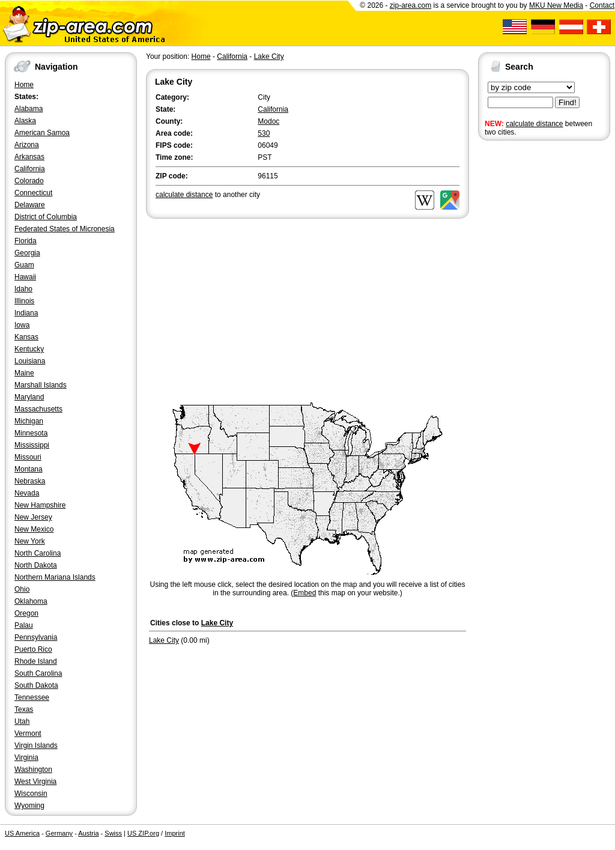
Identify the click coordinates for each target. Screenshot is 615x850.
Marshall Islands (40, 385)
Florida (25, 241)
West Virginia (35, 781)
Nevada (26, 493)
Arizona (26, 145)
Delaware (29, 205)
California (29, 169)
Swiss (113, 833)
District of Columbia (45, 217)
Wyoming (29, 805)
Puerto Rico (33, 649)
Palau (23, 625)
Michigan (28, 421)
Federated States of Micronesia (64, 229)
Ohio (21, 589)
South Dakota (36, 685)
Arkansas (29, 157)
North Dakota (35, 565)
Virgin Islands (36, 745)
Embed (304, 593)
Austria (88, 833)
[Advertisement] (526, 329)
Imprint (175, 833)
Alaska (25, 121)
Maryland (29, 397)
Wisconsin (30, 793)
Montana (28, 469)
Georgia (27, 253)
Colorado (29, 181)
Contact (602, 5)
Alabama (28, 109)
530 (264, 133)
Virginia (26, 757)
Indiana (26, 313)
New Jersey (33, 517)
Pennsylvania (35, 637)
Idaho (23, 289)
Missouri (27, 457)
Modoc (268, 121)
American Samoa (42, 133)
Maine (24, 373)
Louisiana (29, 361)
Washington (33, 769)
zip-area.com (410, 5)
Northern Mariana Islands (54, 577)
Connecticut (33, 193)
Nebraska (29, 481)
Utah (21, 721)
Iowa (21, 325)
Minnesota (30, 433)
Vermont (27, 733)
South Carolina (38, 673)
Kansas (26, 337)
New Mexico (33, 529)
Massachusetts (38, 409)
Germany (59, 833)
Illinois (24, 301)
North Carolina (37, 553)
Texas (23, 709)
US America (22, 833)
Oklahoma (30, 601)
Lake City (269, 56)
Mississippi (31, 445)
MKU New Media (556, 5)
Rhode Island (35, 661)
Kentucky (29, 349)
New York (29, 541)
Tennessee (31, 697)
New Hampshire (39, 505)
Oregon (26, 613)
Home (24, 84)
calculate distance (534, 124)
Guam (24, 265)
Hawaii (25, 277)
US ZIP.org (143, 833)
